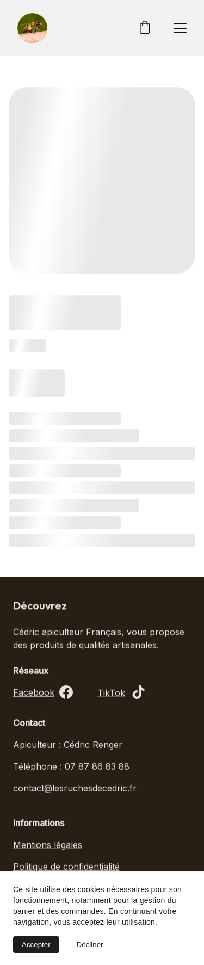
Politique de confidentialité (66, 867)
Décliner (90, 945)
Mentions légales (47, 845)
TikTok (111, 694)
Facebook (33, 693)
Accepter (36, 945)
